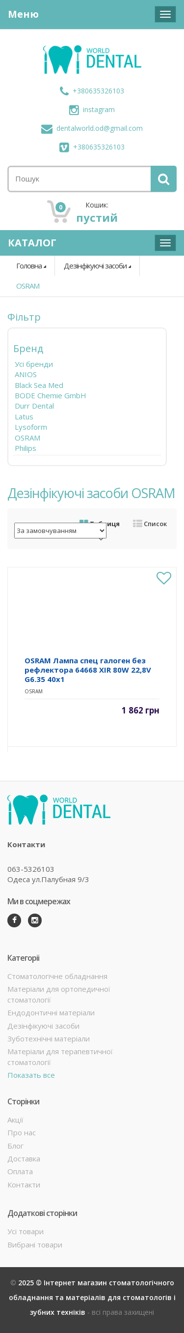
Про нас (21, 1132)
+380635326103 (92, 90)
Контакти (23, 1184)
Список (150, 523)
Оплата (20, 1171)
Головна (29, 265)
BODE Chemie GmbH (50, 395)
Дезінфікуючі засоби (95, 265)
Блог (15, 1146)
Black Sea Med (39, 385)
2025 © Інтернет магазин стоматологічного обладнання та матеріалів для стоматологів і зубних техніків (92, 1297)
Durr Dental (34, 406)
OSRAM (27, 286)
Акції (15, 1120)
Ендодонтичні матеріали (51, 1012)
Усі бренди (34, 364)
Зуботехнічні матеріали (48, 1038)
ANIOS (26, 374)
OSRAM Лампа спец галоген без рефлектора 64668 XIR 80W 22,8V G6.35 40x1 (88, 669)
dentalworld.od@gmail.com (92, 128)
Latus (24, 416)
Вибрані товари (34, 1244)
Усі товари (25, 1231)
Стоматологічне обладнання (57, 976)
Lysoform (31, 427)
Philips (25, 448)
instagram (92, 109)
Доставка (23, 1158)
